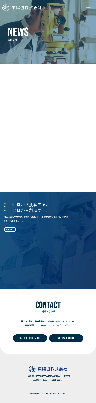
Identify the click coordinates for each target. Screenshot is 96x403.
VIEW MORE (9, 229)
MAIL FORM (66, 338)
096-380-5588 (30, 338)
